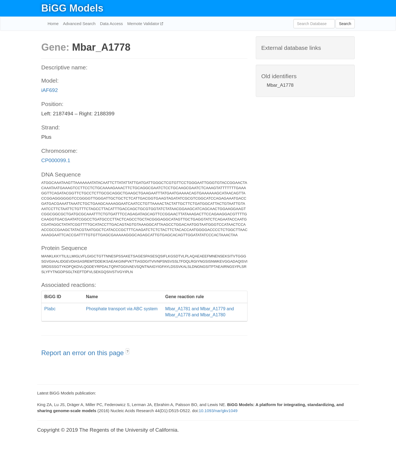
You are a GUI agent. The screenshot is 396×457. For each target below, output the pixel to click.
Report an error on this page (83, 353)
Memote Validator (144, 23)
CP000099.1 (55, 160)
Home (53, 23)
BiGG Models (72, 8)
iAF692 (49, 90)
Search (345, 23)
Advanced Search (79, 23)
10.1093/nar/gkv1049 (218, 410)
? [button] (127, 351)
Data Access (111, 23)
